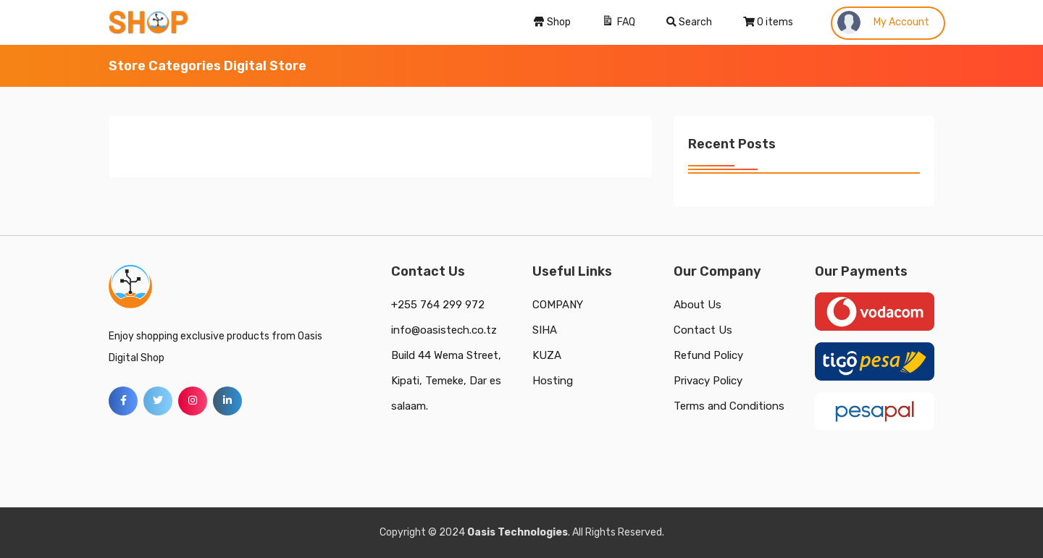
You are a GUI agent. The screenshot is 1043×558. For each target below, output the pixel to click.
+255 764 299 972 (438, 304)
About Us (697, 304)
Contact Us (703, 330)
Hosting (552, 380)
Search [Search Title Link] (689, 22)
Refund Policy (708, 355)
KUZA (546, 355)
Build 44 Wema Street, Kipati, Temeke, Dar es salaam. (446, 381)
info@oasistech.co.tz (444, 330)
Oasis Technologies (517, 532)
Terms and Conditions (729, 406)
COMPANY (557, 304)
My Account (883, 22)
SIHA (544, 330)
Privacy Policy (708, 380)
